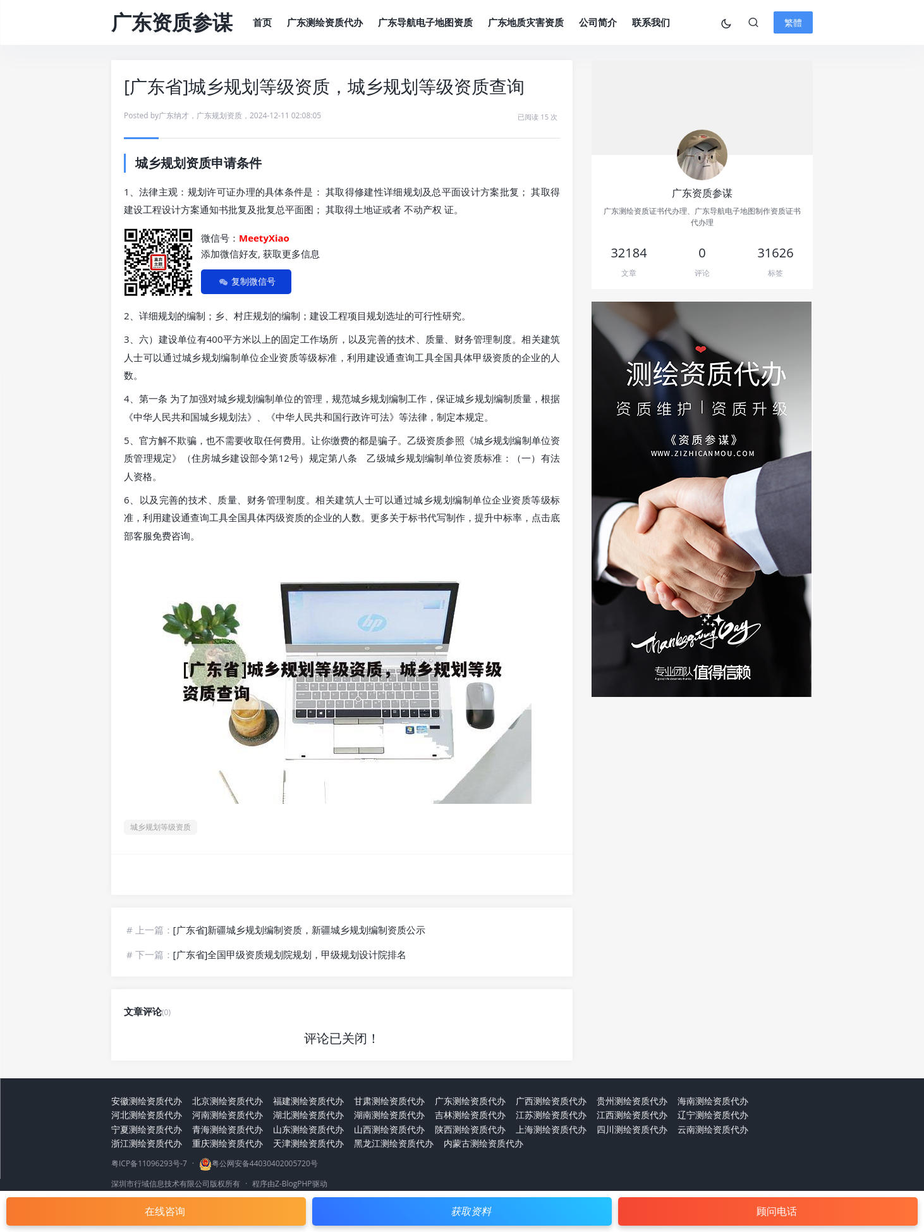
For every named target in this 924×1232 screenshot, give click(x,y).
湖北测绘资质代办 (308, 1115)
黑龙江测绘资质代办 (394, 1143)
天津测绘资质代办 (308, 1143)
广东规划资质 (219, 115)
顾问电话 (777, 1211)
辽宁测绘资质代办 (713, 1115)
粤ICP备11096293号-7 (149, 1163)
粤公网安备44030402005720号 (265, 1163)
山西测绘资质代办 (389, 1129)
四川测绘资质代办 (632, 1129)
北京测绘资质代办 (227, 1101)
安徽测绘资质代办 (146, 1101)
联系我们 (651, 22)
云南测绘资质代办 (713, 1129)
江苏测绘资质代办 (551, 1115)
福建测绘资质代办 (308, 1101)
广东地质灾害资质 (526, 22)
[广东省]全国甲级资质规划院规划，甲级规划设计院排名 (290, 954)
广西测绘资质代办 (551, 1101)
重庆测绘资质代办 (227, 1143)
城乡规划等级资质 (160, 827)
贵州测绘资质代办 (632, 1101)
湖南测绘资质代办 (389, 1115)
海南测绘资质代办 (713, 1101)
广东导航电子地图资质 (425, 22)
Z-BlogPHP (293, 1183)
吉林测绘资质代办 (470, 1115)
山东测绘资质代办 (308, 1129)
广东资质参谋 (172, 21)
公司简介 (598, 22)
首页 (262, 22)
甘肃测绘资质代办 (389, 1101)
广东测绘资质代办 (325, 22)
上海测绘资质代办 (551, 1129)
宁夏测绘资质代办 (146, 1129)
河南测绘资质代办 (227, 1115)
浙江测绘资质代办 (146, 1143)
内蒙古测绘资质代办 (483, 1143)
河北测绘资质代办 (146, 1115)
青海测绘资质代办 (227, 1129)
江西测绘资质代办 (632, 1115)
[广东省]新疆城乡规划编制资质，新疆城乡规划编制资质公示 (299, 929)
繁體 (793, 22)
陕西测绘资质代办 (470, 1129)
